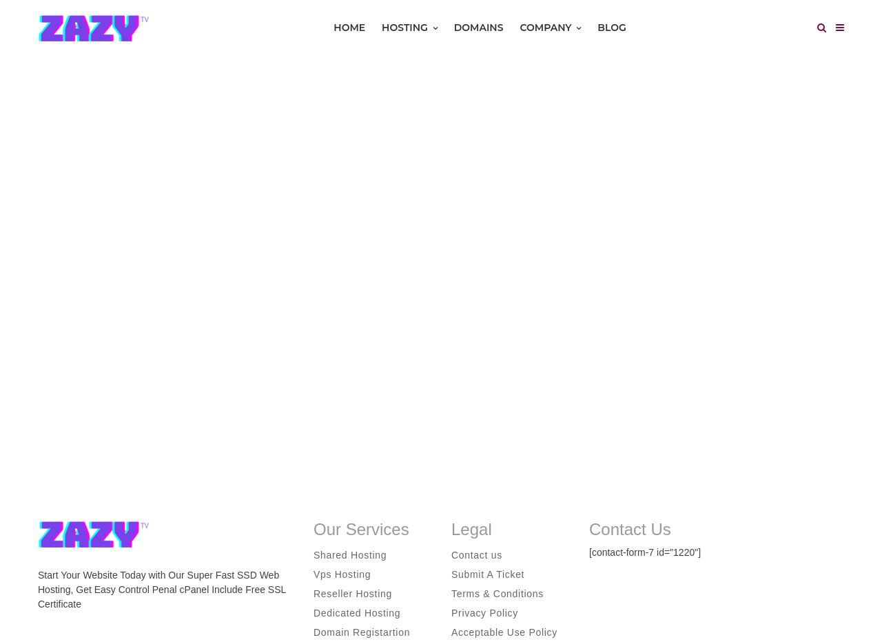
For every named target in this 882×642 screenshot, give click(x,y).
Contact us (476, 555)
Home (349, 27)
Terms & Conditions (497, 593)
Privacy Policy (484, 613)
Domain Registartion (362, 632)
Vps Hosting (342, 574)
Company (550, 27)
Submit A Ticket (487, 574)
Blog (611, 27)
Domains (479, 27)
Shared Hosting (350, 555)
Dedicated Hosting (357, 613)
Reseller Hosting (353, 593)
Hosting (410, 27)
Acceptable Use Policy (504, 632)
